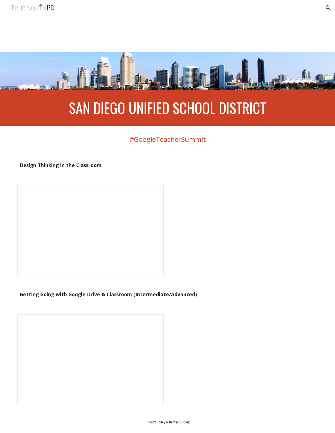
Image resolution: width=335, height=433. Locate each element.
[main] (167, 108)
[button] (328, 8)
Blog (186, 421)
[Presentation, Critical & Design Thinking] (90, 230)
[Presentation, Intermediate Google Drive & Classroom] (90, 359)
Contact (174, 421)
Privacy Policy (155, 421)
